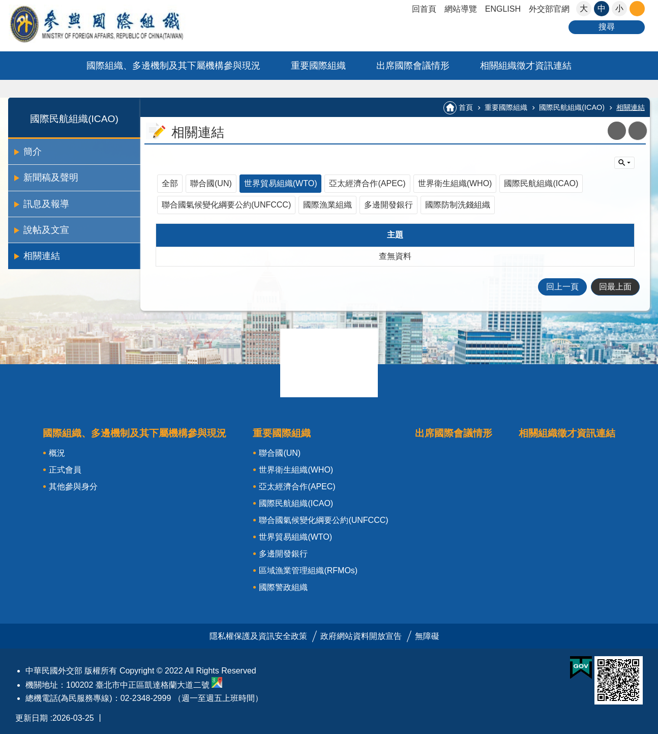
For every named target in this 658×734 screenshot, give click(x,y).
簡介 (32, 151)
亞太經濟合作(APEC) (367, 183)
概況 (57, 453)
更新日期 (31, 718)
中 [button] (601, 8)
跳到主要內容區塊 (5, 5)
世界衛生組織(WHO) (455, 183)
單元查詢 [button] (624, 163)
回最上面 (615, 286)
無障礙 (427, 636)
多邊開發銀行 (388, 204)
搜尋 (607, 26)
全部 (170, 183)
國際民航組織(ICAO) (74, 118)
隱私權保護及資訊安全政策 (258, 636)
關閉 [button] (637, 8)
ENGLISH (503, 9)
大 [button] (584, 8)
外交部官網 (549, 9)
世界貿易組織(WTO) (280, 183)
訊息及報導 (46, 204)
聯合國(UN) (211, 183)
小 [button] (619, 8)
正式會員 (65, 469)
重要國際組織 (318, 66)
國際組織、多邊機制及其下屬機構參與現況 (173, 66)
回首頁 (424, 9)
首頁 (466, 107)
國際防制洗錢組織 (457, 204)
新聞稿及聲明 (50, 177)
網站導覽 (460, 9)
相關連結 (41, 256)
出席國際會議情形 (413, 66)
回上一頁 (562, 286)
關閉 (329, 363)
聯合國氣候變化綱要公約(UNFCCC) (226, 204)
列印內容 (637, 130)
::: (11, 102)
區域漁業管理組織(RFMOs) (308, 570)
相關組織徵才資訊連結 (526, 66)
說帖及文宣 (46, 230)
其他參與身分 (73, 486)
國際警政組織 (283, 587)
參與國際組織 (117, 24)
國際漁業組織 (327, 204)
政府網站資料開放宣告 (361, 636)
